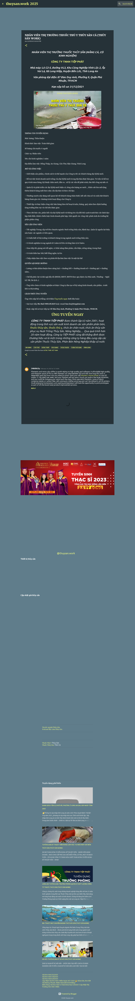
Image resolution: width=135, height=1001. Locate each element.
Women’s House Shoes (90, 375)
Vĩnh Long (87, 347)
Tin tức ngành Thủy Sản (51, 727)
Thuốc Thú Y (46, 743)
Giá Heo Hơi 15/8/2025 (50, 977)
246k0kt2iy (35, 368)
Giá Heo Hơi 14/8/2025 (50, 979)
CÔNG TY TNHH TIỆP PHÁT (67, 61)
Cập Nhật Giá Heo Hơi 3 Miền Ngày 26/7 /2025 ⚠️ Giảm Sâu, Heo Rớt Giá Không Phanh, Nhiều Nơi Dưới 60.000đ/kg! (66, 982)
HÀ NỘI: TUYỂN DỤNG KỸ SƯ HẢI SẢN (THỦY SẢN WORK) (61, 959)
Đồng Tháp (45, 347)
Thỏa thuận (65, 347)
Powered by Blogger (67, 994)
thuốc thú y (55, 327)
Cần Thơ (36, 347)
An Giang (28, 347)
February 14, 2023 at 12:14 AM (50, 368)
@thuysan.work (66, 553)
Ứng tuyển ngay (60, 299)
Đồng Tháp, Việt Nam (51, 350)
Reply (33, 388)
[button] (26, 45)
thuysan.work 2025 (22, 4)
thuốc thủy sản (39, 327)
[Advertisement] (67, 442)
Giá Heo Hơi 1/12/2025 (50, 975)
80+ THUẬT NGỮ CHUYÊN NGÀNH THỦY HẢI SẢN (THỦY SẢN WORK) (65, 923)
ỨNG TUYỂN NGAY (68, 315)
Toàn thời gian (76, 347)
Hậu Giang (55, 347)
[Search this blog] (122, 3)
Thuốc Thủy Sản (48, 745)
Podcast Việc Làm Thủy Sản (52, 729)
